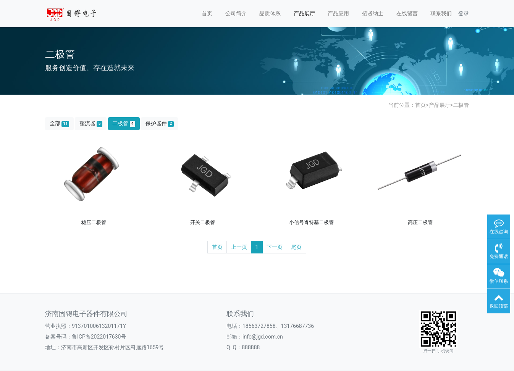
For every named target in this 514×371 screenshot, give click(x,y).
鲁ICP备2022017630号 (99, 337)
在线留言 (407, 13)
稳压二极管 (93, 222)
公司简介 (236, 13)
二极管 (461, 105)
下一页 (275, 247)
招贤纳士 (372, 13)
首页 (207, 13)
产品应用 (338, 13)
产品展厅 (304, 13)
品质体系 (270, 13)
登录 (463, 13)
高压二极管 (420, 222)
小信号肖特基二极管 (311, 222)
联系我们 (441, 13)
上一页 (239, 247)
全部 (60, 123)
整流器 (90, 123)
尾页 (296, 247)
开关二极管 (202, 222)
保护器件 (159, 123)
